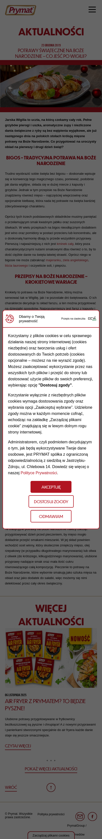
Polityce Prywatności (39, 473)
